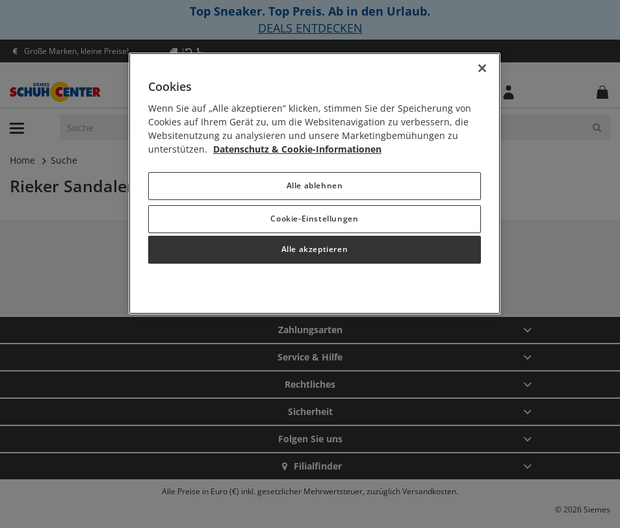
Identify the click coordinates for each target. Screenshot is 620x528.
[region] (314, 183)
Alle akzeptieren (314, 249)
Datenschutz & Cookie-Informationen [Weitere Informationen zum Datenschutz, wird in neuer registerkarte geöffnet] (297, 149)
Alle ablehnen (315, 185)
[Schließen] (482, 68)
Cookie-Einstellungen (314, 218)
